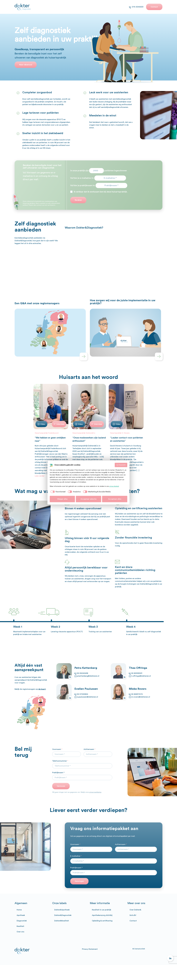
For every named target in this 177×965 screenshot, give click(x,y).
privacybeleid (114, 486)
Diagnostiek (22, 921)
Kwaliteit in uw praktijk (101, 910)
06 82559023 (136, 673)
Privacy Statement (90, 949)
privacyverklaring (95, 792)
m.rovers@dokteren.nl (140, 697)
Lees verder (39, 476)
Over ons (20, 932)
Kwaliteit (20, 926)
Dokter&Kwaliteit (61, 921)
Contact (154, 7)
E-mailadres (75, 856)
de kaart (42, 689)
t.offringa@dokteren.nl (141, 676)
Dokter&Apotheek (62, 910)
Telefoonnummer (60, 761)
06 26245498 (82, 673)
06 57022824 (82, 694)
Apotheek (21, 915)
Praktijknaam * (58, 773)
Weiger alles (62, 499)
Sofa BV (133, 915)
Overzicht (121, 465)
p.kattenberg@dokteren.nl (88, 676)
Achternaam (89, 749)
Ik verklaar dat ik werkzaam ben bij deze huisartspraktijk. (100, 192)
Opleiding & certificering (102, 921)
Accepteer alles (114, 499)
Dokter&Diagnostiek (62, 915)
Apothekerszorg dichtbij (102, 915)
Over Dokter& (135, 910)
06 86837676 (137, 694)
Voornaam (57, 749)
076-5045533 (137, 7)
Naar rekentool (25, 65)
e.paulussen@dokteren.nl (87, 697)
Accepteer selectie (88, 499)
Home (19, 910)
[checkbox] (57, 491)
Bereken (78, 200)
